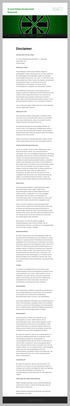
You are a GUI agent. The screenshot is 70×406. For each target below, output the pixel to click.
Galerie (31, 36)
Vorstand (16, 36)
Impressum (39, 36)
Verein (24, 36)
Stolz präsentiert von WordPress (35, 400)
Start (9, 36)
